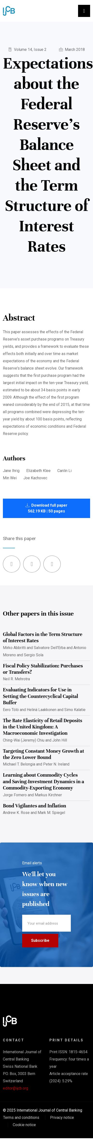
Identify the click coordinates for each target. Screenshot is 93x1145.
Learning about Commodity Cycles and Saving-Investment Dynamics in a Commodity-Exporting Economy (43, 781)
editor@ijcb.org (15, 1088)
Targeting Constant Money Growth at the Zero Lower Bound (43, 754)
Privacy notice (62, 1117)
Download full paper (46, 508)
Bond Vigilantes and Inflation (34, 806)
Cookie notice (24, 1124)
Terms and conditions (21, 1117)
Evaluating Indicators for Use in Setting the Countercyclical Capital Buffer (40, 696)
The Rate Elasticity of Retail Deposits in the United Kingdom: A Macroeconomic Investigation (42, 727)
